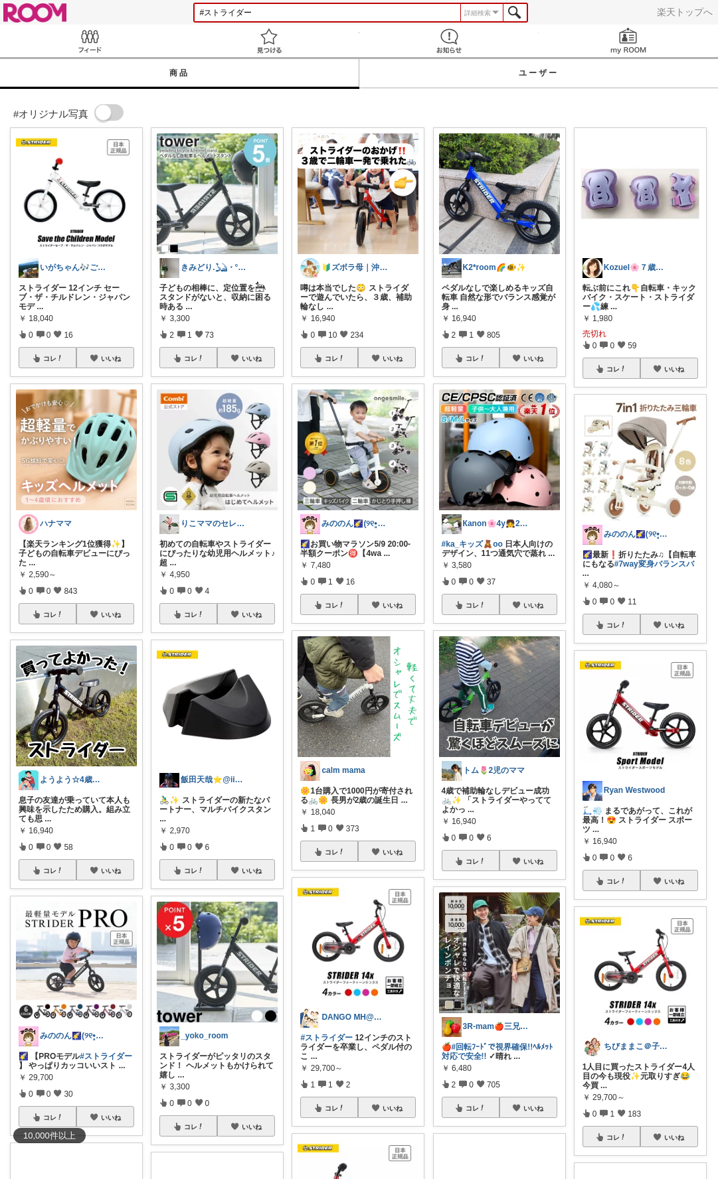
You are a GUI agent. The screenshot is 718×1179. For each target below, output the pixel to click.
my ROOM (628, 41)
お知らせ (449, 41)
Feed (89, 41)
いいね (111, 358)
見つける (269, 41)
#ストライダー (106, 1056)
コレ (53, 358)
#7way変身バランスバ (654, 564)
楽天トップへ (685, 12)
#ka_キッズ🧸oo (472, 544)
